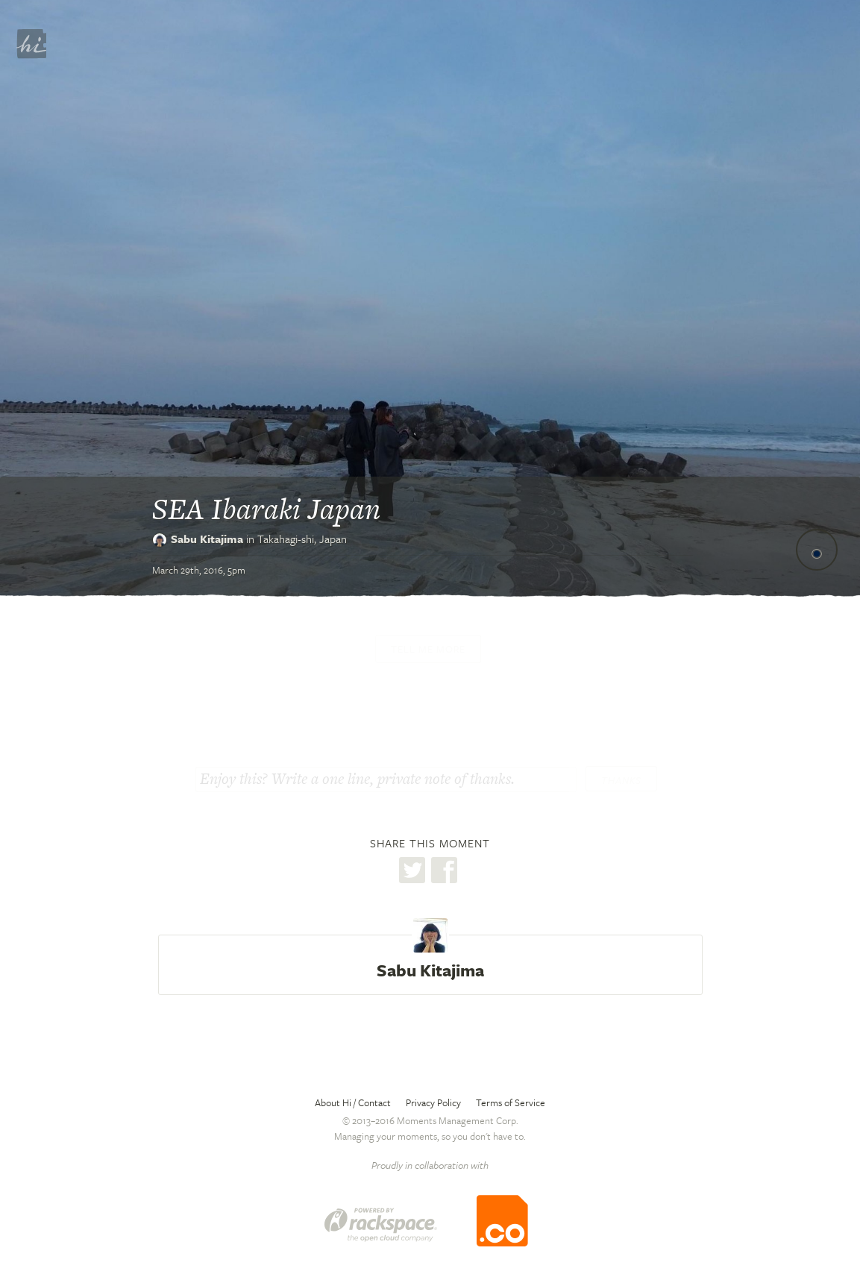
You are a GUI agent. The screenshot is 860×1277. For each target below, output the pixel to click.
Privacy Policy (433, 1102)
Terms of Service (510, 1102)
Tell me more (428, 648)
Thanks (621, 780)
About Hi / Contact (353, 1102)
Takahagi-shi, (302, 538)
